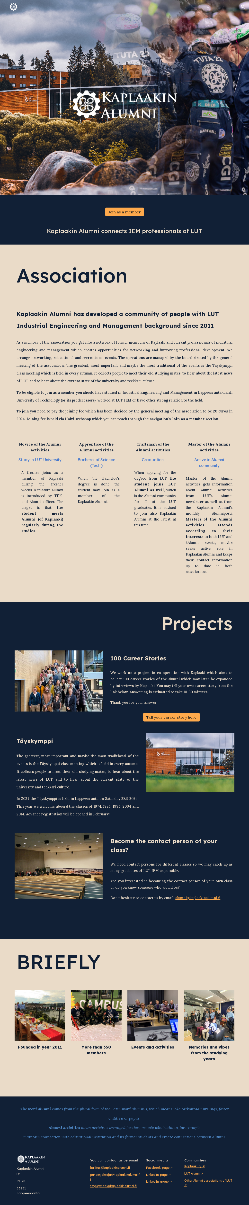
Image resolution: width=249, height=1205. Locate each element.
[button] (243, 7)
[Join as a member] (125, 212)
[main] (125, 231)
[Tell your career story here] (171, 717)
